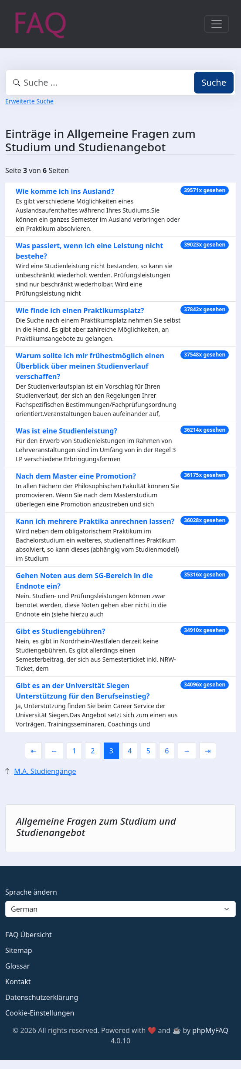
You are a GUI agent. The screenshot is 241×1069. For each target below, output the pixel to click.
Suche (213, 82)
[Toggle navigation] (216, 24)
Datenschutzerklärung (41, 997)
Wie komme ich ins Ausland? (65, 191)
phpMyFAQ (210, 1030)
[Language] (120, 909)
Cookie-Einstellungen (39, 1013)
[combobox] (120, 83)
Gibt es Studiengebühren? (60, 631)
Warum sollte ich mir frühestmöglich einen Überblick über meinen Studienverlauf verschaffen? (90, 366)
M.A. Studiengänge (45, 771)
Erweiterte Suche (29, 101)
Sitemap (18, 950)
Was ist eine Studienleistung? (66, 431)
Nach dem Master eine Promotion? (76, 476)
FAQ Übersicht (28, 934)
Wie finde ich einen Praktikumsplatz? (80, 310)
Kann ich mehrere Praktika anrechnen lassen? (95, 521)
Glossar (17, 966)
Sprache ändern (31, 892)
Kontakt (18, 981)
